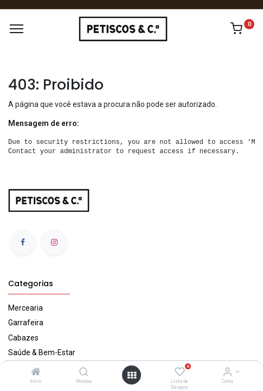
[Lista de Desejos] (180, 372)
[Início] (36, 372)
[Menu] (16, 29)
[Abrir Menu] (131, 375)
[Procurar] (84, 372)
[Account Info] (227, 372)
